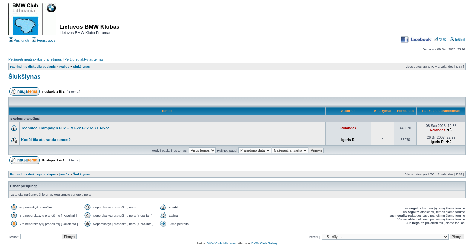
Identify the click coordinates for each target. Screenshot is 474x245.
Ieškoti (457, 40)
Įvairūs (64, 66)
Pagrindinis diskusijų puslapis (33, 66)
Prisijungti (19, 40)
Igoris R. (348, 140)
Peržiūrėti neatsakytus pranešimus (35, 59)
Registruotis (43, 40)
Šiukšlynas (81, 66)
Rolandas (348, 128)
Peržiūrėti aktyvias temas (84, 59)
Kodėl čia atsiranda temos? (46, 139)
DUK (440, 40)
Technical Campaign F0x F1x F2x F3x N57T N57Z (65, 128)
